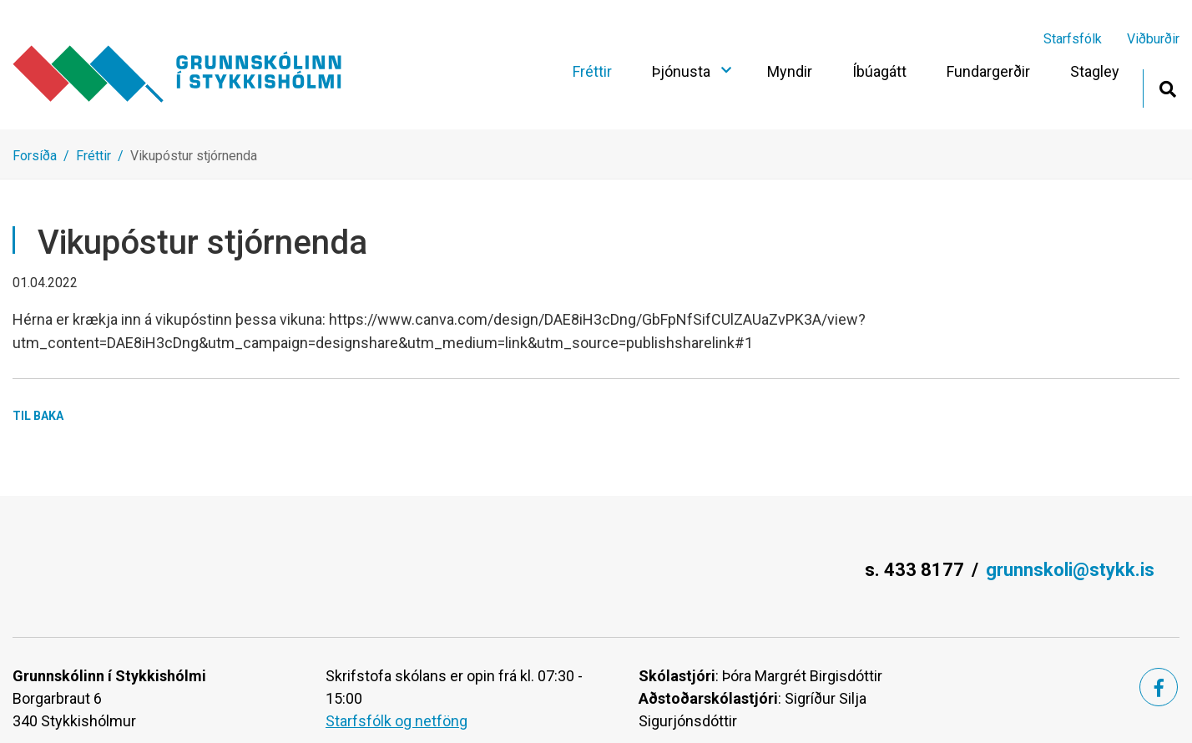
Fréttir (93, 156)
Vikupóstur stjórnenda (193, 156)
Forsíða (35, 156)
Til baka (38, 415)
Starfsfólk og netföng (396, 721)
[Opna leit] (1167, 87)
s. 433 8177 (914, 569)
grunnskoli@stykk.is (1070, 569)
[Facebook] (1158, 687)
